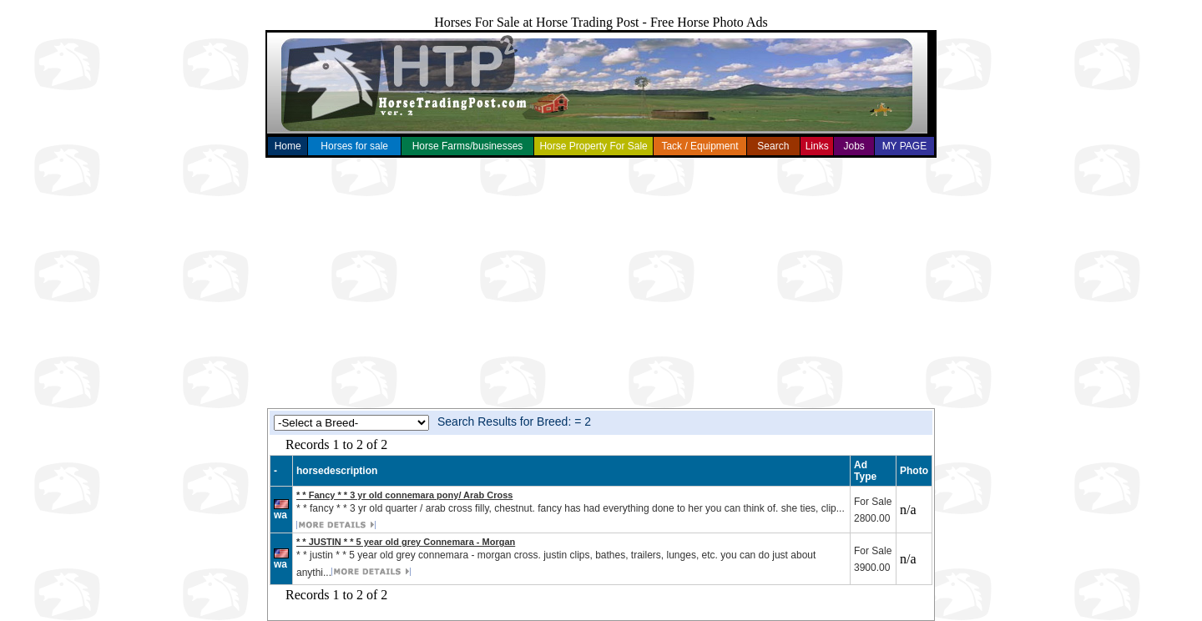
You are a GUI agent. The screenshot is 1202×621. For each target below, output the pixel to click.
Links (817, 146)
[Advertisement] (601, 283)
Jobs (853, 146)
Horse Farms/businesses (467, 146)
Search (773, 146)
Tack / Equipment (699, 146)
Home (288, 146)
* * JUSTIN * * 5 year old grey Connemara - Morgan (405, 542)
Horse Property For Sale (593, 146)
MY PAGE (904, 146)
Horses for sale (354, 146)
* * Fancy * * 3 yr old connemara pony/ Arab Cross (404, 495)
